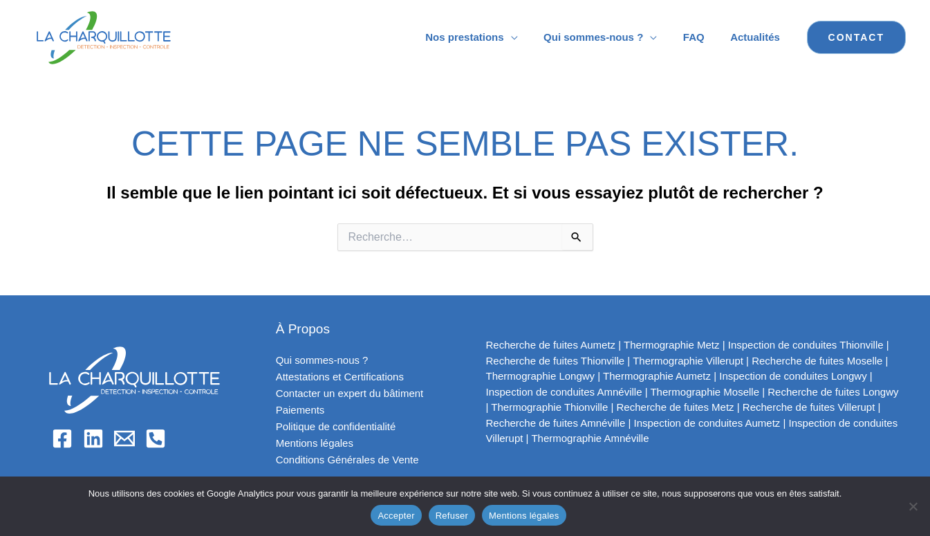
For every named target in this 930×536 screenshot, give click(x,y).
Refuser (452, 515)
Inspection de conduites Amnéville (564, 392)
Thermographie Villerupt (688, 361)
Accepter (396, 515)
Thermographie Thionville (549, 407)
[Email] (124, 438)
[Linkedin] (93, 438)
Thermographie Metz (671, 345)
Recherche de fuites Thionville (555, 361)
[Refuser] (913, 506)
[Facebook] (62, 438)
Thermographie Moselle (704, 392)
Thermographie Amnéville (590, 438)
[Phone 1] (155, 438)
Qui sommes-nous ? (606, 37)
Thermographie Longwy (540, 376)
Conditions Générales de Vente (348, 459)
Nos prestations (483, 37)
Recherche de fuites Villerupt (809, 407)
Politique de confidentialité (336, 426)
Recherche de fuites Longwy (833, 392)
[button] (856, 37)
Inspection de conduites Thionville (806, 345)
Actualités (758, 37)
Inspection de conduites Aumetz (707, 423)
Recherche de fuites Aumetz (551, 345)
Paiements (300, 410)
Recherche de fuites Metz (675, 407)
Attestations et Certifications (340, 376)
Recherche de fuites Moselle (817, 361)
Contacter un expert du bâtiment (350, 393)
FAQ (701, 37)
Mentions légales (315, 443)
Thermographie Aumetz (657, 376)
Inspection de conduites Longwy (792, 376)
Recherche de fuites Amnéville (556, 423)
